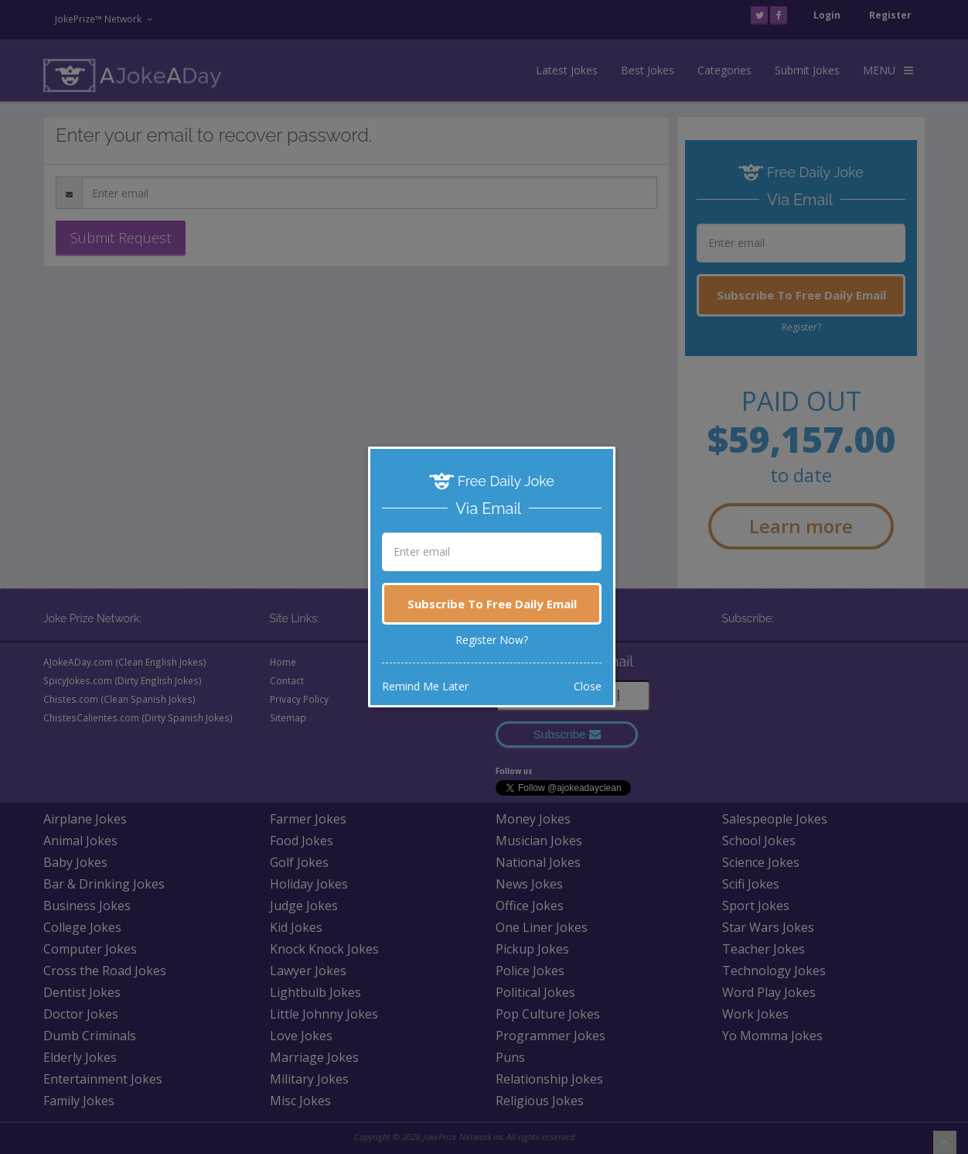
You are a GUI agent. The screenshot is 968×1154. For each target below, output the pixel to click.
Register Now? (491, 639)
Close (588, 686)
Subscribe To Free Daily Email (492, 603)
